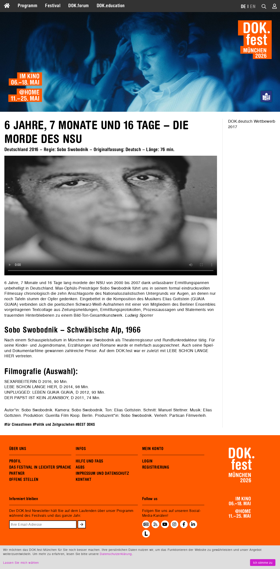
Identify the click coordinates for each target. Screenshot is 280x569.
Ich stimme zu (262, 562)
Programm (27, 5)
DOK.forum (78, 5)
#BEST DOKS (85, 424)
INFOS (81, 449)
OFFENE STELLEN (23, 479)
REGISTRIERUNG (155, 467)
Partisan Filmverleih (187, 415)
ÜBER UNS (17, 449)
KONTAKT (84, 479)
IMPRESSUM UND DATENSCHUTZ (102, 473)
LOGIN (147, 461)
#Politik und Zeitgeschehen (54, 424)
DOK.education (111, 5)
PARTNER (17, 473)
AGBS (80, 467)
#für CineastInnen (18, 424)
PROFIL (15, 461)
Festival (52, 5)
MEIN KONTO (153, 449)
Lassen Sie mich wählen (21, 562)
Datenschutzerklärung (116, 554)
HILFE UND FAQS (89, 461)
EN (253, 6)
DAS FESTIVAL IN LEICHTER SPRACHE (40, 467)
